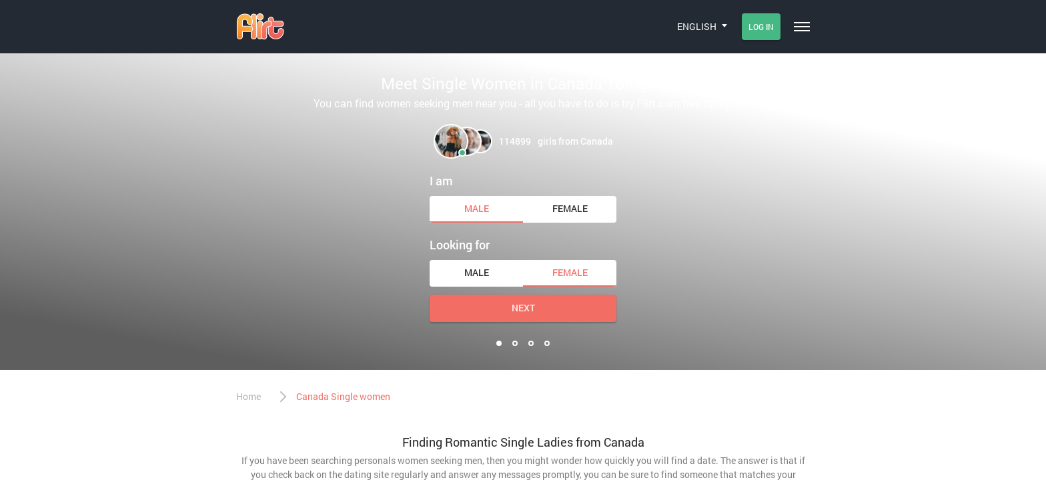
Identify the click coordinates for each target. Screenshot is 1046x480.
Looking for (460, 245)
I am (441, 181)
